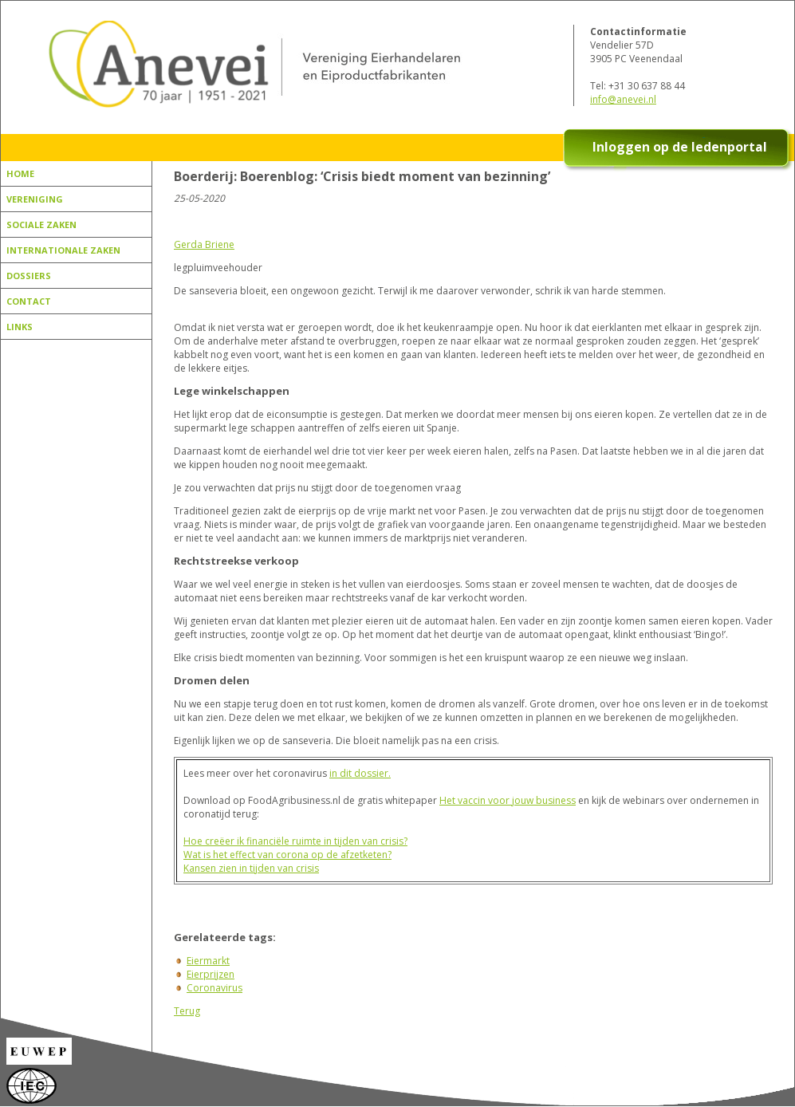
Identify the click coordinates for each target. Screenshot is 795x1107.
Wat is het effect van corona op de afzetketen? (287, 854)
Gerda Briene (204, 244)
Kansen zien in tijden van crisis (251, 868)
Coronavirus (214, 988)
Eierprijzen (210, 974)
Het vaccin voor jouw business (507, 800)
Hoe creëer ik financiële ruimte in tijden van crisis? (295, 841)
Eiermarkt (208, 960)
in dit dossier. (360, 773)
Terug (187, 1011)
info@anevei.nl (623, 99)
